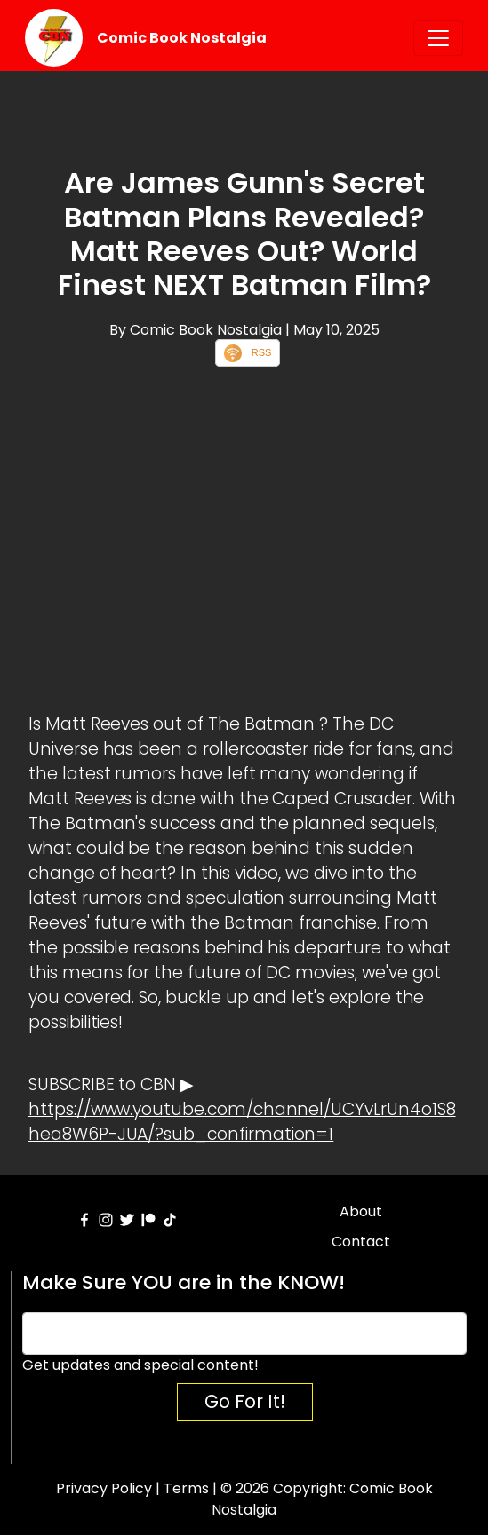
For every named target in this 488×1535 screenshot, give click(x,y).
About (361, 1211)
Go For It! (244, 1401)
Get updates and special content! (140, 1365)
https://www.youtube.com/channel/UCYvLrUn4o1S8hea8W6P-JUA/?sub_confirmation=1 (242, 1121)
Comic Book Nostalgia (182, 38)
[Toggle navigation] (438, 38)
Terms (186, 1488)
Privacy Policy (104, 1488)
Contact (361, 1241)
